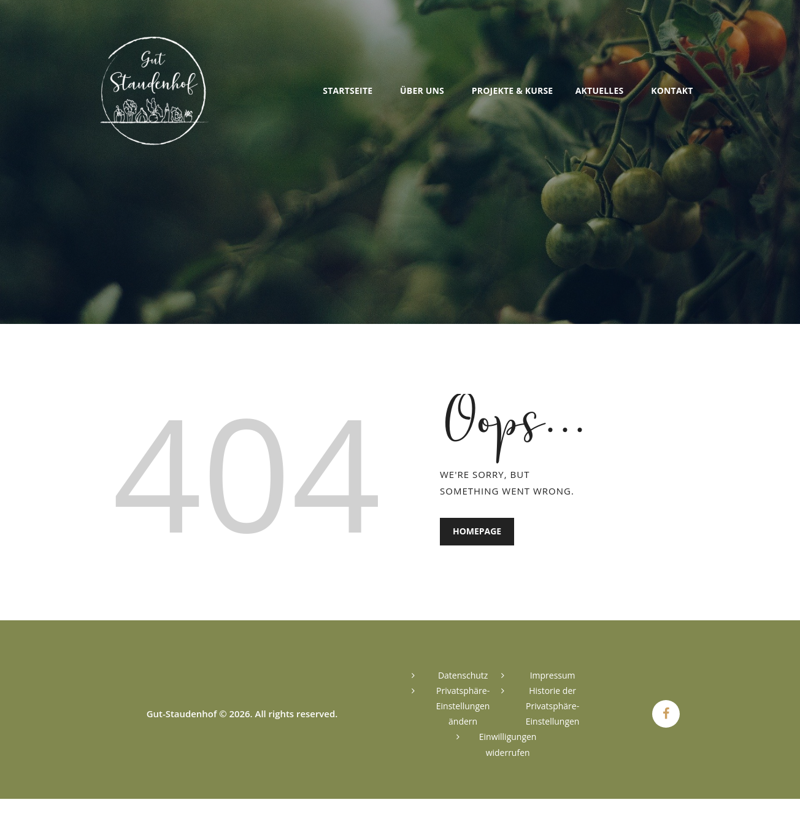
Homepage (477, 531)
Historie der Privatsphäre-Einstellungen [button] (553, 706)
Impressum (552, 675)
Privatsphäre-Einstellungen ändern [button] (463, 706)
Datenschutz (463, 675)
